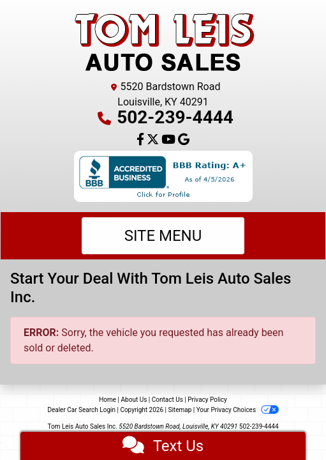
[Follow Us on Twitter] (154, 140)
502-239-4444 (175, 117)
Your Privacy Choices (237, 409)
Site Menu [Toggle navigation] (163, 236)
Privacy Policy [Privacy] (207, 399)
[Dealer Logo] (163, 42)
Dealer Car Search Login (81, 409)
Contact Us (167, 399)
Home (107, 399)
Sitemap (179, 409)
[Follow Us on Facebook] (142, 140)
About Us (134, 399)
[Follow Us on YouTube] (169, 140)
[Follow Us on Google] (183, 140)
